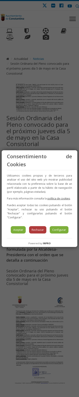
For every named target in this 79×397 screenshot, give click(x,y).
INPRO (47, 243)
